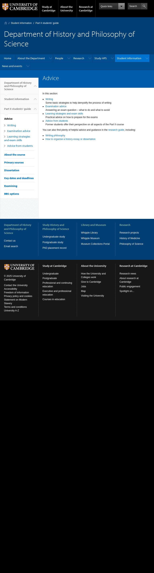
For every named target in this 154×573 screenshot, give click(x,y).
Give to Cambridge (91, 281)
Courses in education (54, 299)
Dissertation (11, 170)
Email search (11, 246)
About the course (14, 154)
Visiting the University (92, 295)
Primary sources (14, 162)
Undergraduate (51, 273)
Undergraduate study (54, 236)
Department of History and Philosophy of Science (17, 87)
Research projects (129, 232)
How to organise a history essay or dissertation (70, 139)
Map (83, 291)
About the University (66, 8)
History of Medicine (130, 238)
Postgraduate (50, 278)
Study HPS (100, 58)
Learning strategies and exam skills (17, 138)
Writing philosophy (55, 135)
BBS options (11, 194)
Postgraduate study (53, 242)
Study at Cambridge (48, 8)
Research (78, 58)
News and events (12, 66)
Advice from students (20, 146)
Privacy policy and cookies (18, 296)
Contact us (9, 240)
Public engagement (130, 286)
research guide (116, 129)
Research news (128, 273)
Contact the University (15, 285)
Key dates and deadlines (19, 178)
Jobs (83, 286)
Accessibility (10, 289)
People (59, 58)
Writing (11, 125)
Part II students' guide (47, 23)
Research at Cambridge (86, 8)
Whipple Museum (90, 238)
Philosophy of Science (131, 244)
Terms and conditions (15, 307)
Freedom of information (16, 292)
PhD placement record (54, 248)
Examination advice (18, 131)
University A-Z (11, 310)
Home (5, 23)
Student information (21, 23)
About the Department (31, 58)
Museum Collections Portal (95, 244)
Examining (10, 186)
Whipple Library (89, 232)
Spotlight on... (127, 291)
